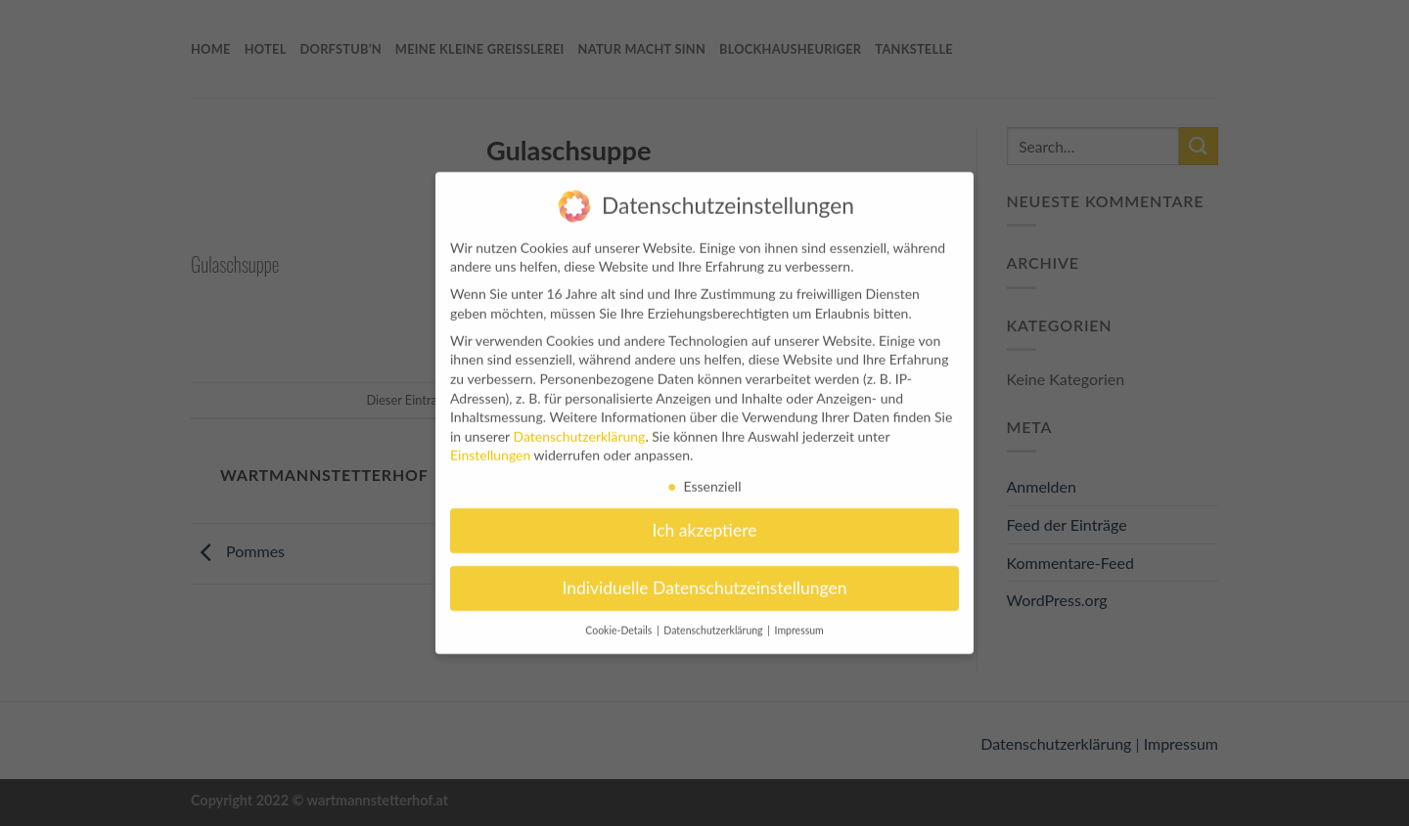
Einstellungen (490, 447)
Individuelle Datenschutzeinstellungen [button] (705, 580)
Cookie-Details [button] (620, 623)
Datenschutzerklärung (579, 428)
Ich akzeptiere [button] (705, 522)
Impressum (799, 623)
